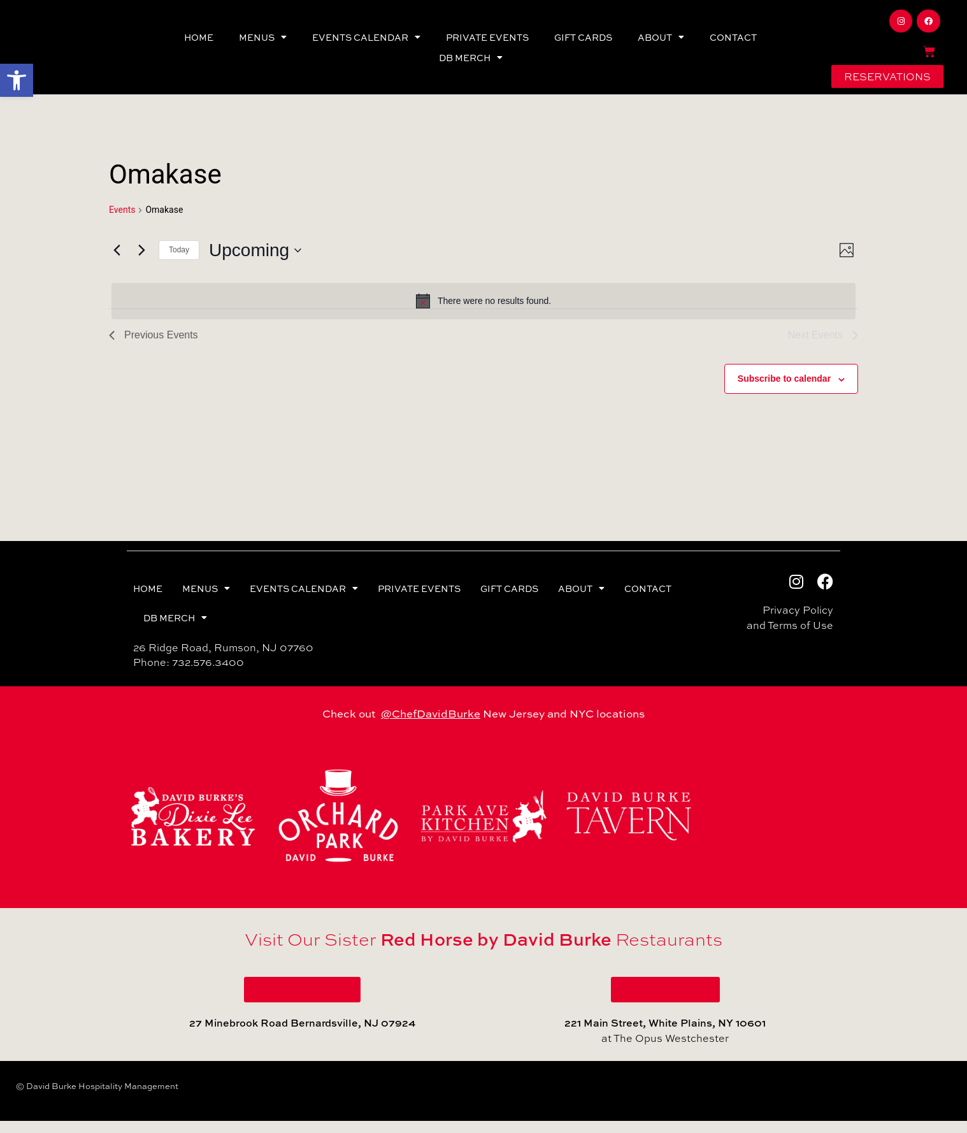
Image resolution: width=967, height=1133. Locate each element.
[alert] (483, 313)
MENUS (263, 43)
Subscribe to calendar (784, 391)
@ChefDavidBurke (430, 725)
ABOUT (661, 43)
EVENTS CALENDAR (366, 43)
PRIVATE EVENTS (487, 43)
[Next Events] (141, 262)
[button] (16, 80)
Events (122, 222)
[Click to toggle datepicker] (255, 262)
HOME (198, 43)
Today (179, 261)
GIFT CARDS (583, 43)
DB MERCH (471, 64)
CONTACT (733, 43)
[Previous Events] (116, 262)
